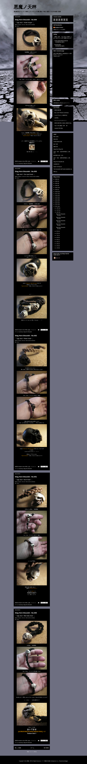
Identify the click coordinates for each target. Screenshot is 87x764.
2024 (56, 183)
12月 (57, 208)
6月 (57, 237)
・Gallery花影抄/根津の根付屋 (60, 40)
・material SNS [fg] (58, 128)
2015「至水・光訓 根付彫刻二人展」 (62, 151)
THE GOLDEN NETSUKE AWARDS (62, 169)
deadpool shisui (59, 27)
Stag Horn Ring (57, 149)
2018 (56, 191)
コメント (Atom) (33, 751)
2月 (57, 245)
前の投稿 (46, 747)
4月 (57, 241)
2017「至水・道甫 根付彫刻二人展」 (62, 157)
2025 (56, 181)
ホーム (32, 747)
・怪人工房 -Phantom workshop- (61, 112)
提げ (54, 144)
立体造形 (55, 164)
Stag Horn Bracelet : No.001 (26, 477)
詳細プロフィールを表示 (59, 29)
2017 (56, 193)
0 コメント (33, 161)
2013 (56, 202)
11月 (57, 210)
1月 (57, 248)
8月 (57, 233)
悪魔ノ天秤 (25, 7)
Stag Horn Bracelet (27, 163)
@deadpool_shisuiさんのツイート (61, 102)
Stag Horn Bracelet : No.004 (26, 20)
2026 (56, 179)
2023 (56, 185)
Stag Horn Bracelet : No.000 (26, 613)
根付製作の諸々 (57, 155)
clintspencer (53, 761)
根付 (54, 136)
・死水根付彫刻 (57, 44)
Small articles (56, 141)
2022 (56, 187)
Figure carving (56, 166)
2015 (56, 198)
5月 (57, 239)
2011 (56, 206)
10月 (57, 212)
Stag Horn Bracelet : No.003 (26, 171)
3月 (57, 243)
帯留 (54, 171)
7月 (57, 235)
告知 (54, 139)
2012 (56, 204)
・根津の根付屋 (57, 110)
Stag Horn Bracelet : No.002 (26, 336)
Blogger (66, 761)
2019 (56, 189)
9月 (57, 231)
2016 (56, 195)
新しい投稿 (18, 747)
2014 (56, 200)
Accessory (20, 163)
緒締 (54, 146)
